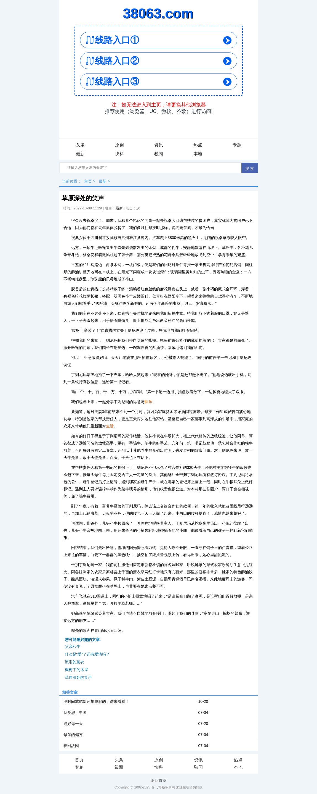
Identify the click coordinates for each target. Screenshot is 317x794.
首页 (79, 760)
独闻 (158, 153)
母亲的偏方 (73, 734)
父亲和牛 (72, 646)
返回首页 (158, 780)
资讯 (158, 145)
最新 (80, 153)
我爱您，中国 (75, 712)
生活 (110, 426)
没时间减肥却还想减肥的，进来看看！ (96, 701)
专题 (237, 145)
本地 (197, 153)
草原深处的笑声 (78, 677)
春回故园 (71, 745)
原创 (119, 145)
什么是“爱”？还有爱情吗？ (87, 654)
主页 (88, 181)
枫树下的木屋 (76, 669)
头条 (80, 145)
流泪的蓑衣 (74, 662)
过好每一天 (73, 723)
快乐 (148, 401)
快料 (119, 153)
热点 (197, 145)
